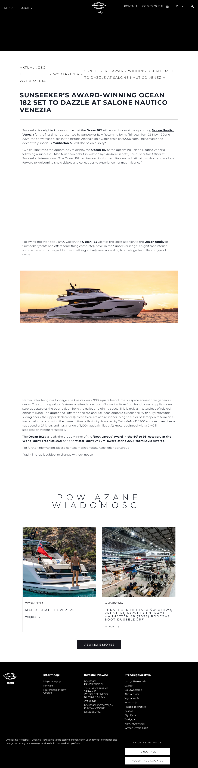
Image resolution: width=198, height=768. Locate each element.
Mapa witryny (52, 681)
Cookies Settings (147, 743)
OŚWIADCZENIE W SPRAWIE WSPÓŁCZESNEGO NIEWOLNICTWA (96, 692)
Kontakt (130, 6)
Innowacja (131, 702)
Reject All (147, 753)
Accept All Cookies (147, 762)
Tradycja (130, 719)
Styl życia (131, 715)
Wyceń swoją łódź (136, 727)
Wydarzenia (132, 698)
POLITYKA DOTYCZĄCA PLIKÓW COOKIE (98, 707)
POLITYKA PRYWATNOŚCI (93, 683)
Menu (8, 8)
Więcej (30, 617)
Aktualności (132, 694)
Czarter (129, 685)
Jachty (26, 8)
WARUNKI (90, 701)
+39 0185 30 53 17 (153, 6)
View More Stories (99, 644)
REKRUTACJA (92, 712)
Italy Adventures (135, 723)
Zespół (129, 711)
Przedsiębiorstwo (135, 706)
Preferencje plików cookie (54, 691)
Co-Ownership (133, 689)
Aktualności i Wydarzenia (33, 74)
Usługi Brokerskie (135, 681)
